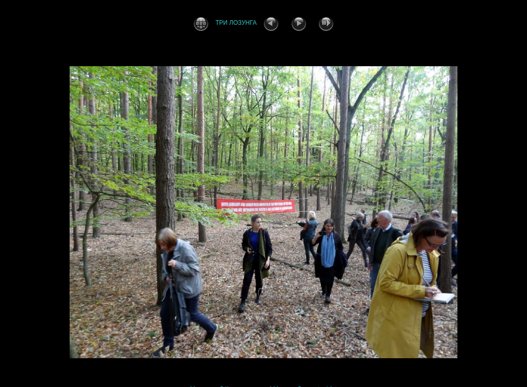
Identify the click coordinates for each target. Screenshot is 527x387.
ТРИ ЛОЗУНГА (236, 22)
